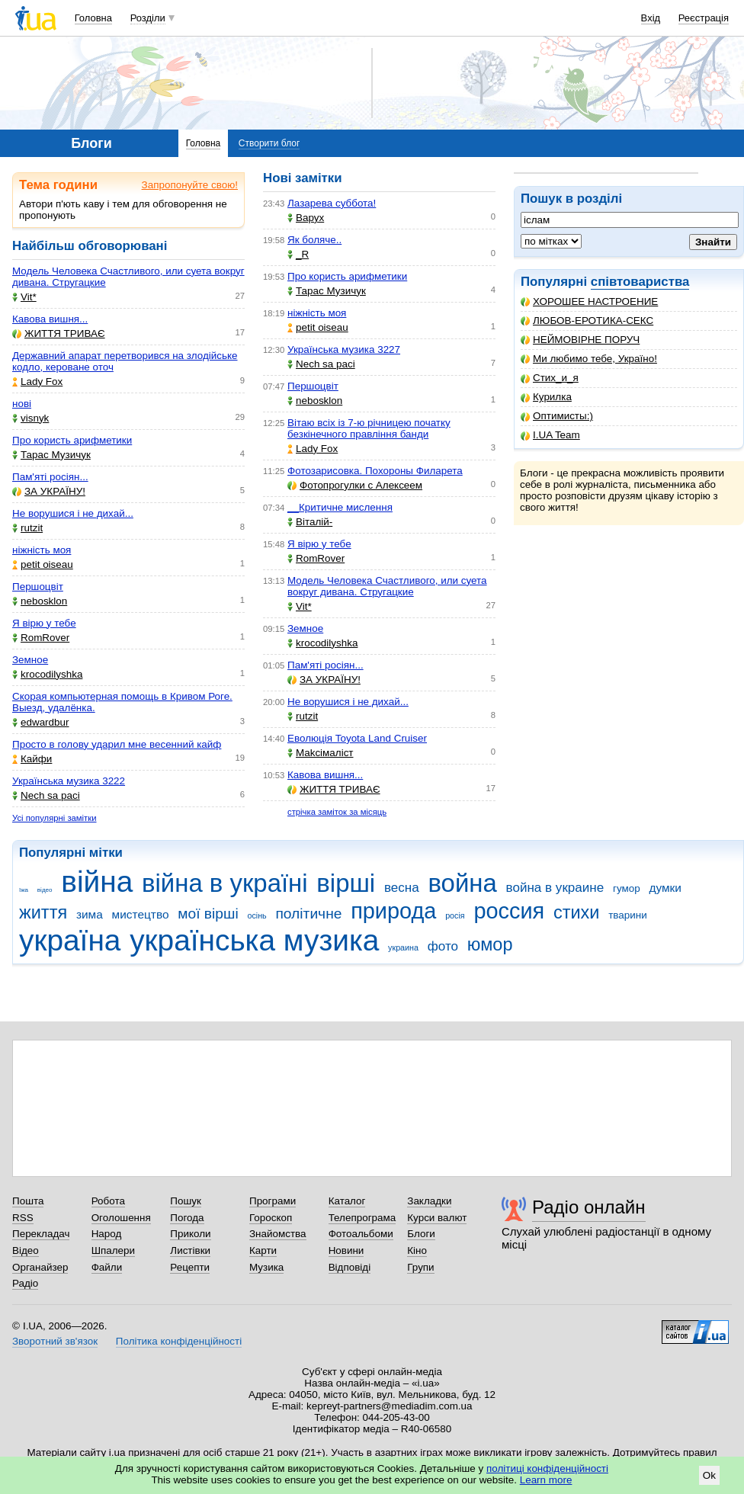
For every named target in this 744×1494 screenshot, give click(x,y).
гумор (626, 888)
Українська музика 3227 (343, 349)
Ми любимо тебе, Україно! (589, 358)
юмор (490, 944)
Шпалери (113, 1250)
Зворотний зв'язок (55, 1341)
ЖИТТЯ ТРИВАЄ (58, 333)
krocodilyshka (47, 674)
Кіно (417, 1250)
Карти (263, 1250)
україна (69, 940)
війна (97, 881)
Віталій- (309, 521)
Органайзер (40, 1267)
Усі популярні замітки (54, 817)
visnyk (30, 418)
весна (401, 887)
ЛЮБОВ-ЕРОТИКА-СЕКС (587, 320)
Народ (106, 1233)
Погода (187, 1217)
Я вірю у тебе (44, 623)
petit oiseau (42, 564)
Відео (25, 1250)
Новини (346, 1250)
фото (443, 946)
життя (43, 912)
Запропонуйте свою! (190, 185)
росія (455, 915)
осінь (256, 915)
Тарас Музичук (51, 454)
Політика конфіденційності (179, 1341)
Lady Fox (37, 381)
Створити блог (269, 143)
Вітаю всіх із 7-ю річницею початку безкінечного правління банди (369, 428)
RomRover (40, 637)
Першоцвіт (37, 586)
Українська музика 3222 (68, 781)
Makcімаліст (320, 752)
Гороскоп (270, 1217)
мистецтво (140, 914)
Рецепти (190, 1267)
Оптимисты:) (557, 416)
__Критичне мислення (340, 507)
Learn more (546, 1480)
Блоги (421, 1233)
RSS (23, 1217)
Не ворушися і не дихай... (72, 513)
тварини (627, 915)
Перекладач (40, 1233)
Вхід (651, 18)
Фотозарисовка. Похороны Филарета (375, 470)
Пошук (185, 1201)
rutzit (27, 528)
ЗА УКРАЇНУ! (48, 491)
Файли (107, 1267)
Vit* (24, 297)
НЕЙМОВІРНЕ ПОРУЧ (580, 339)
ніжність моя (41, 550)
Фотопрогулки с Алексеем (354, 485)
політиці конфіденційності (547, 1468)
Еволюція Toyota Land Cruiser (357, 738)
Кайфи (32, 759)
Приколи (190, 1233)
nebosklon (39, 601)
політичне (308, 914)
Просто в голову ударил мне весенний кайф (116, 744)
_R (298, 254)
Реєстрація (703, 18)
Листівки (190, 1250)
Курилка (546, 396)
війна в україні (225, 883)
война (462, 883)
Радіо (25, 1283)
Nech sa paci (46, 795)
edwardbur (40, 722)
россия (508, 911)
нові (21, 403)
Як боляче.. (314, 239)
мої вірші (208, 914)
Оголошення (121, 1217)
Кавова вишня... (50, 319)
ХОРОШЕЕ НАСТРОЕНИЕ (589, 301)
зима (89, 914)
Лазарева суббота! (331, 203)
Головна (93, 18)
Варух (305, 217)
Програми (272, 1201)
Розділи (147, 18)
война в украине (555, 887)
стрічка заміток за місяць (336, 811)
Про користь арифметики (72, 440)
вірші (345, 883)
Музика (266, 1267)
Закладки (429, 1201)
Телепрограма (362, 1217)
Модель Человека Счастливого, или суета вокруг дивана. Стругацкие (387, 586)
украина (403, 947)
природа (393, 911)
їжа (23, 889)
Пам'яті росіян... (50, 477)
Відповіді (350, 1267)
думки (665, 887)
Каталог (347, 1201)
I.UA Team (550, 435)
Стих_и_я (550, 377)
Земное (30, 659)
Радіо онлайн (589, 1207)
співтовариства (640, 281)
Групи (420, 1267)
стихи (576, 912)
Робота (108, 1201)
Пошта (27, 1201)
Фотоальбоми (361, 1233)
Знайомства (277, 1233)
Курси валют (437, 1217)
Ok (709, 1475)
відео (45, 889)
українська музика (254, 940)
